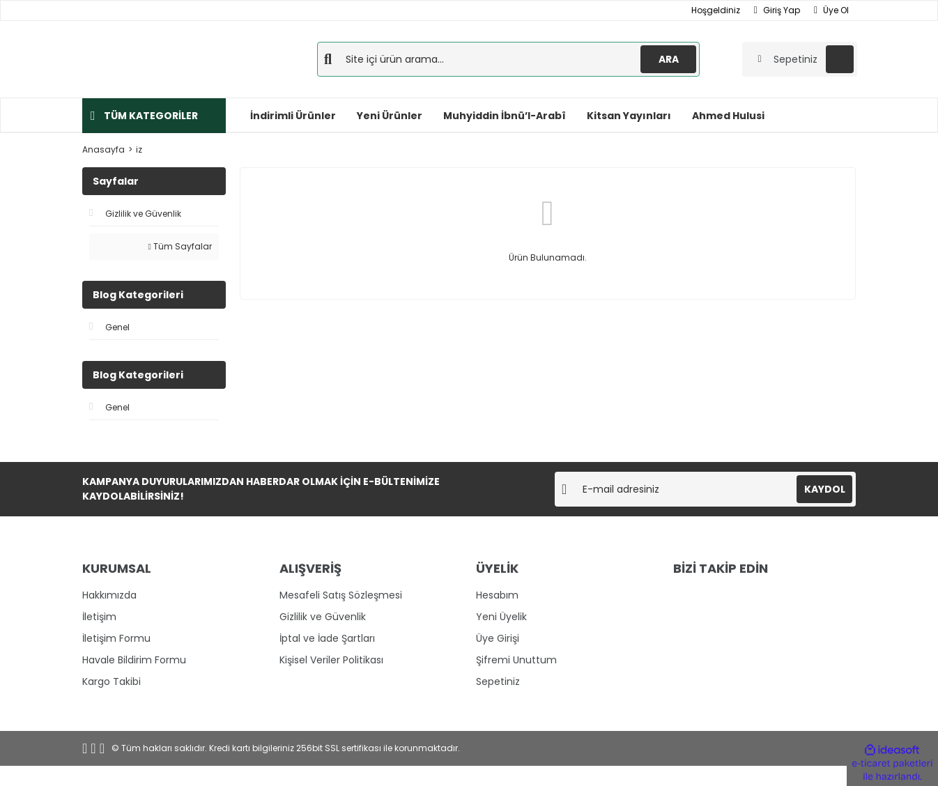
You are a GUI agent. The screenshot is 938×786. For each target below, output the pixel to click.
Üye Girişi (497, 638)
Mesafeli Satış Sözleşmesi (340, 595)
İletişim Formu (116, 638)
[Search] (508, 59)
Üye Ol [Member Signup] (831, 10)
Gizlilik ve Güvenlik (322, 617)
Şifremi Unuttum (516, 660)
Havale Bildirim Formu (134, 660)
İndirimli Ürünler (293, 116)
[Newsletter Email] (705, 489)
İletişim (99, 617)
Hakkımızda (109, 595)
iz (139, 149)
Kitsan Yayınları (629, 116)
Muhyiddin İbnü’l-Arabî (504, 116)
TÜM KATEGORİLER (151, 116)
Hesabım (497, 595)
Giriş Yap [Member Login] (777, 10)
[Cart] (799, 59)
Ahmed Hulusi (728, 116)
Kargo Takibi (111, 681)
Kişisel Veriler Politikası (331, 660)
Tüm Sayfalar (180, 246)
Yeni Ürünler (389, 116)
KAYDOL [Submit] (824, 489)
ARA (669, 59)
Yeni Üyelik (501, 617)
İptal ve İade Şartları (327, 638)
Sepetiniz (498, 681)
